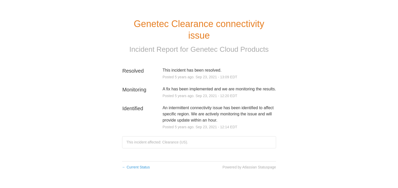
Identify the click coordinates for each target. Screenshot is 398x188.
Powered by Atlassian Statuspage (249, 167)
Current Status (136, 167)
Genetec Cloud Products (229, 49)
